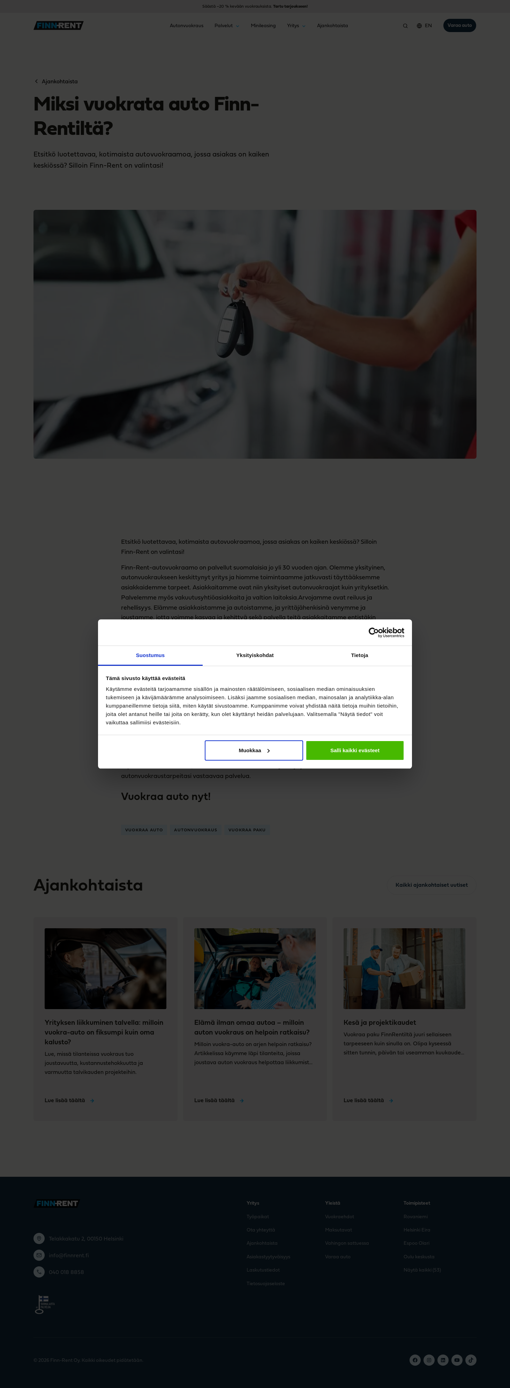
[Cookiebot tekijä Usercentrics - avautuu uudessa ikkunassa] (373, 632)
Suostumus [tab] (150, 655)
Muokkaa (254, 750)
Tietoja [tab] (359, 655)
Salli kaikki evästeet (355, 750)
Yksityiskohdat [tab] (254, 655)
